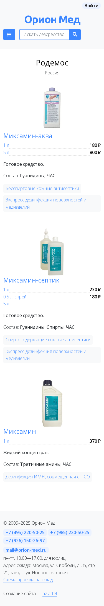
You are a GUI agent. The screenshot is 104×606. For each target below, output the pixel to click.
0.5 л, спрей (15, 297)
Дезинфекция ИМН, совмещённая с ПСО (48, 477)
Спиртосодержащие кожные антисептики (48, 340)
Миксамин (19, 431)
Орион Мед (52, 19)
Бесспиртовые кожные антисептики (42, 188)
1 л (6, 145)
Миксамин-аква (27, 135)
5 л (6, 152)
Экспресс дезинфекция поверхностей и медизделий (46, 203)
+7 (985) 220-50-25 (69, 532)
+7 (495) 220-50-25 (25, 532)
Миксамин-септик (31, 280)
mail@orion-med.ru (26, 550)
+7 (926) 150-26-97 (25, 540)
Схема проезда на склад (28, 579)
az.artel (49, 593)
